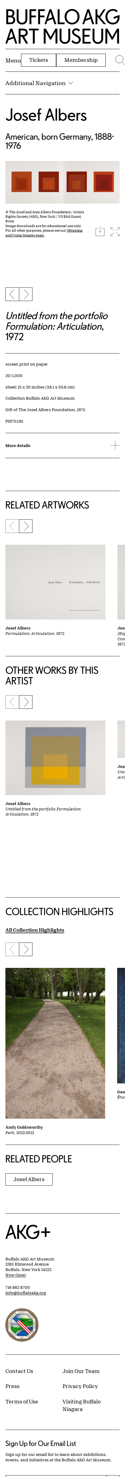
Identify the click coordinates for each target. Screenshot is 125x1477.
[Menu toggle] (13, 60)
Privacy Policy (80, 1386)
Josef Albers (46, 114)
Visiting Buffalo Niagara (81, 1405)
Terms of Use (21, 1401)
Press (12, 1386)
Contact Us (19, 1371)
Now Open (15, 1275)
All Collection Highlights (34, 930)
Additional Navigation (39, 83)
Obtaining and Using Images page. (44, 232)
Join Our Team (81, 1371)
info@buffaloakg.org (25, 1292)
